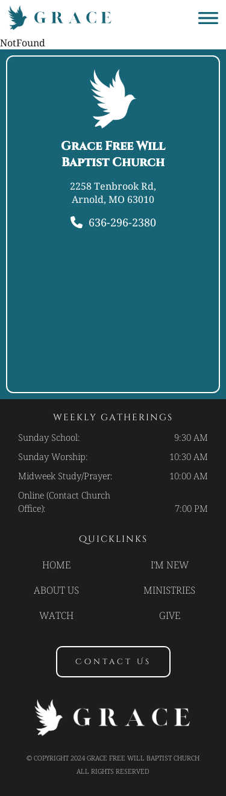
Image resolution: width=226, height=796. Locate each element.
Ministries (169, 590)
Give (169, 615)
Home (56, 564)
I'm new (170, 564)
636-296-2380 (122, 222)
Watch (56, 615)
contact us (113, 661)
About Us (56, 590)
